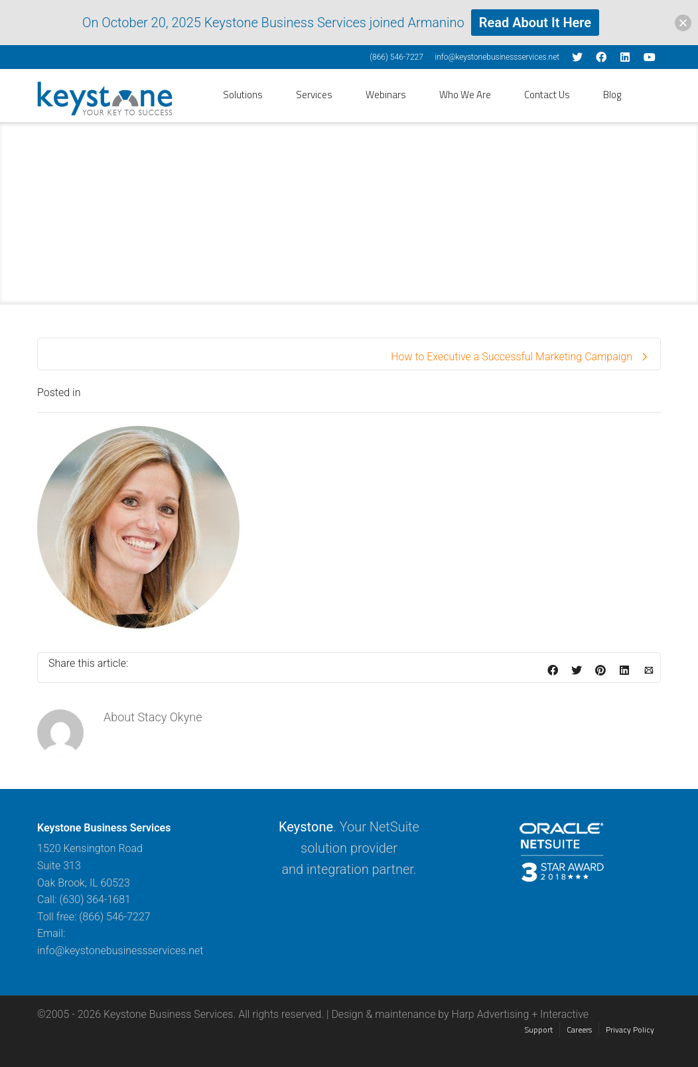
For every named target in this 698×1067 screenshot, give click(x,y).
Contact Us (547, 94)
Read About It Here (535, 23)
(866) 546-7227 (396, 57)
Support (539, 1029)
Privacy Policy (630, 1029)
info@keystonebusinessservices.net (497, 57)
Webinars (386, 94)
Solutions (243, 94)
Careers (579, 1029)
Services (314, 94)
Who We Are (465, 94)
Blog (612, 94)
